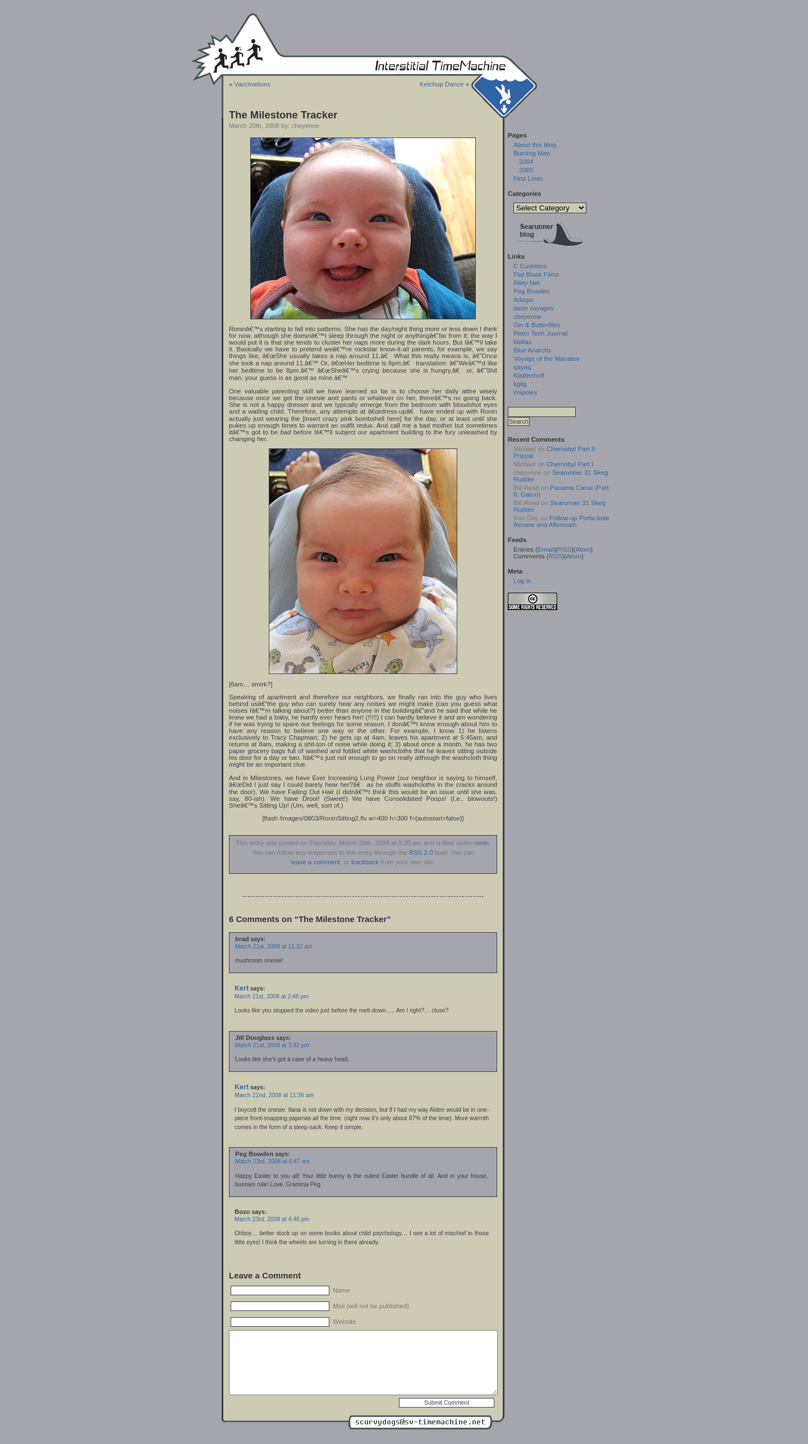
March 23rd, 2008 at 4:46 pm (272, 1219)
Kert (242, 988)
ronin (482, 843)
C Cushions (530, 266)
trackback (365, 862)
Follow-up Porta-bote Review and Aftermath (561, 521)
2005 (526, 170)
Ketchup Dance (442, 84)
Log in (522, 580)
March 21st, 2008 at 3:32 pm (272, 1045)
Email (546, 549)
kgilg (520, 384)
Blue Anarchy (532, 350)
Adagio (523, 299)
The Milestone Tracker (283, 115)
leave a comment (315, 862)
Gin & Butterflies (536, 325)
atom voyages (533, 308)
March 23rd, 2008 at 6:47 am (272, 1161)
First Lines (528, 178)
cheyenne (527, 316)
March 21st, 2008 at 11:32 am (274, 946)
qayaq (522, 367)
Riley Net (526, 282)
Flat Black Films (536, 274)
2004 (526, 161)
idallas (522, 341)
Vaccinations (252, 84)
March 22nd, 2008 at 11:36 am (274, 1095)
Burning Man (531, 153)
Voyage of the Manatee (546, 358)
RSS (564, 549)
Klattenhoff (528, 375)
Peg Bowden (531, 291)
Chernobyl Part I (570, 464)
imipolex (525, 392)
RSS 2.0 (421, 852)
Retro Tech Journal (540, 333)
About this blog (534, 144)
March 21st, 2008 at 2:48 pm (272, 996)
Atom (583, 549)
